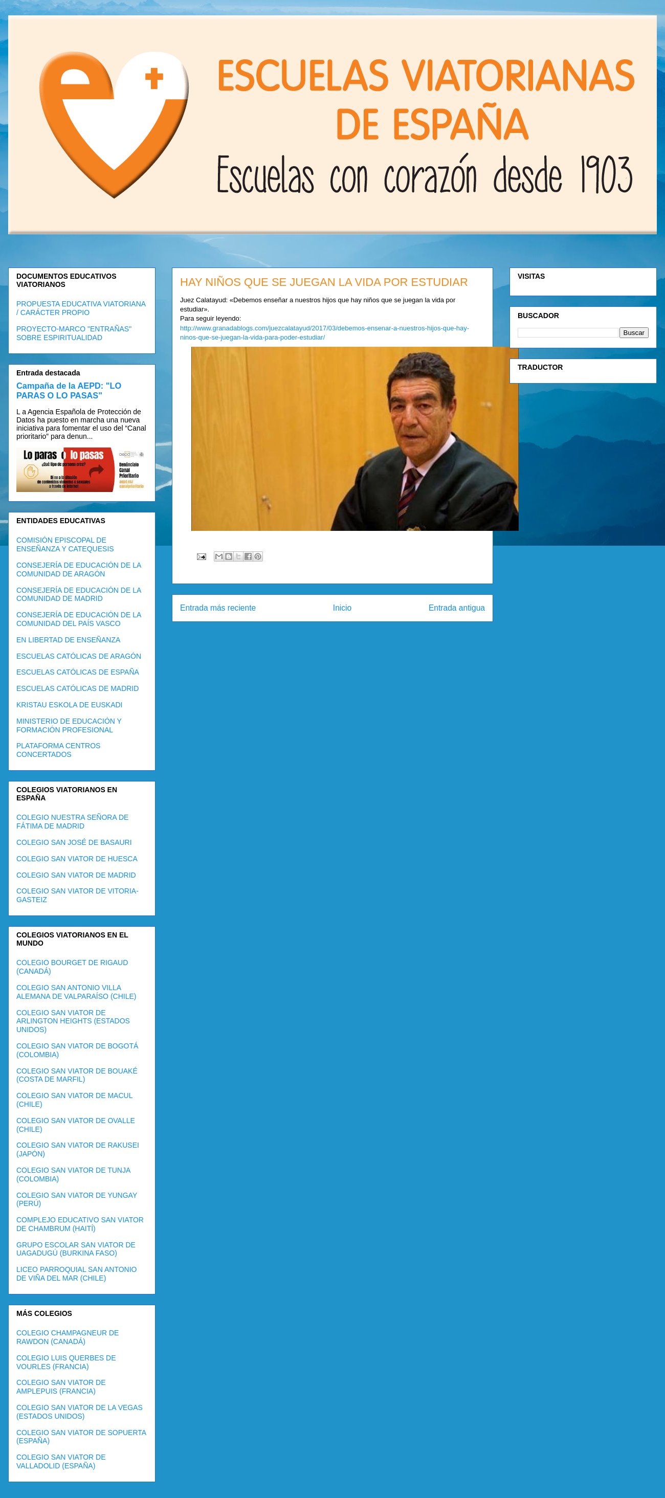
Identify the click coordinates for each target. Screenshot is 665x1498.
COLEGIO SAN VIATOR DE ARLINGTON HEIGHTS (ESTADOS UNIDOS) (73, 1021)
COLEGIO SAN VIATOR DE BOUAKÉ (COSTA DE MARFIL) (77, 1075)
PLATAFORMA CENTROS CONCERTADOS (58, 750)
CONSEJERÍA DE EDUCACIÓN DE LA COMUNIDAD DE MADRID (78, 594)
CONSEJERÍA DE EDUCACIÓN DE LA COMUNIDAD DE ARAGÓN (78, 569)
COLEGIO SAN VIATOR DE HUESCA (77, 859)
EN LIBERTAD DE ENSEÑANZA (68, 640)
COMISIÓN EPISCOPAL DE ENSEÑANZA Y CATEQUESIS (65, 544)
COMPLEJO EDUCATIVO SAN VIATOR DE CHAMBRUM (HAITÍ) (80, 1224)
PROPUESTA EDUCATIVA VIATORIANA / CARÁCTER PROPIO (80, 308)
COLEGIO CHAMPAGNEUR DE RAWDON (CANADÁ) (67, 1337)
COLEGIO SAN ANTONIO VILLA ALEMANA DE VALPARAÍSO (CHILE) (76, 991)
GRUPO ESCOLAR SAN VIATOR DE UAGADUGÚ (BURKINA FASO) (76, 1249)
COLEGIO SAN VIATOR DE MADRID (76, 875)
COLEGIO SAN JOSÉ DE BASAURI (74, 842)
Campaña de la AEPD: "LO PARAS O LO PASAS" (68, 390)
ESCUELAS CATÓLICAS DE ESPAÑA (77, 672)
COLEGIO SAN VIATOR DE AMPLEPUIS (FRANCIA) (61, 1386)
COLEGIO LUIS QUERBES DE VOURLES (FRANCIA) (66, 1362)
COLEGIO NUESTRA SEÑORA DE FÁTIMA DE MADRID (72, 821)
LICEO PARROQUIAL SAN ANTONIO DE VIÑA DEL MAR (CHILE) (76, 1273)
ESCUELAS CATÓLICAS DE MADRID (77, 688)
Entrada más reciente (218, 607)
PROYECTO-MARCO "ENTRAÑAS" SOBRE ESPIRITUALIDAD (73, 333)
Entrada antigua (457, 607)
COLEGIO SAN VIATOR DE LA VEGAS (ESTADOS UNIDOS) (79, 1411)
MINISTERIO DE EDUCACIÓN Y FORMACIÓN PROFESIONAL (69, 725)
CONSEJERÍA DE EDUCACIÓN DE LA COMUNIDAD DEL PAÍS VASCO (78, 619)
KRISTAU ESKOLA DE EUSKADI (69, 705)
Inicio (342, 607)
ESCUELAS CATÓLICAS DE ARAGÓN (78, 656)
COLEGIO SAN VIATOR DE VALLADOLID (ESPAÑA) (61, 1461)
